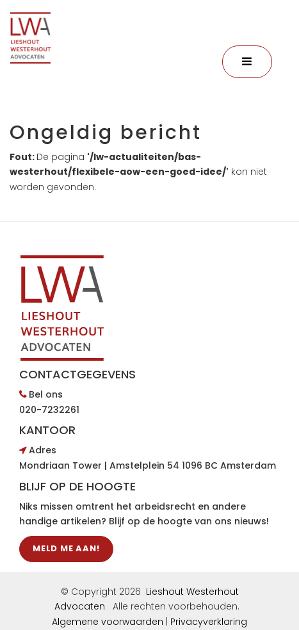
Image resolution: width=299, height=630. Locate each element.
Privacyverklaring (208, 621)
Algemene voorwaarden (107, 621)
